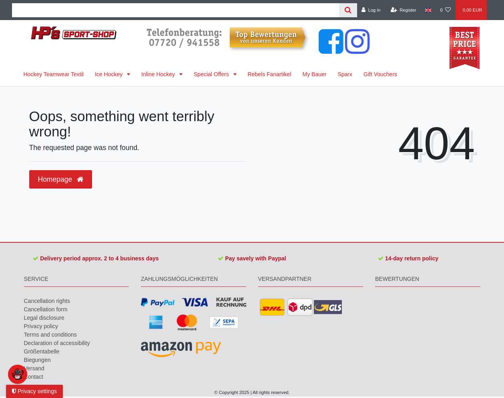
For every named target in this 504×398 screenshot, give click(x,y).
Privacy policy (41, 326)
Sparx (344, 74)
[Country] (428, 10)
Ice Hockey (109, 74)
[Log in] (371, 10)
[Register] (403, 10)
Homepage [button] (60, 179)
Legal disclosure (44, 318)
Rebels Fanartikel (269, 74)
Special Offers (212, 74)
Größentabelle (42, 351)
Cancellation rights (47, 301)
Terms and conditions (50, 334)
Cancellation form (46, 309)
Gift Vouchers (380, 74)
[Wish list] (445, 10)
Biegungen (37, 360)
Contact (33, 377)
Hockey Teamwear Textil (54, 74)
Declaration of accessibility (57, 343)
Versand (34, 368)
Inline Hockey (159, 74)
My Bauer (315, 74)
